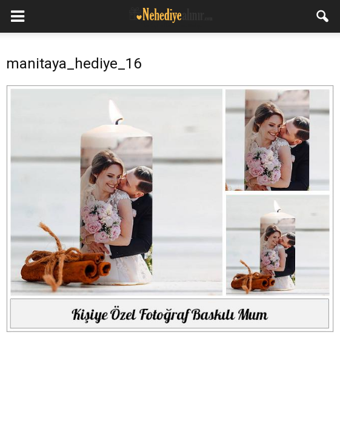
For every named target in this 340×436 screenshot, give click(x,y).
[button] (323, 16)
